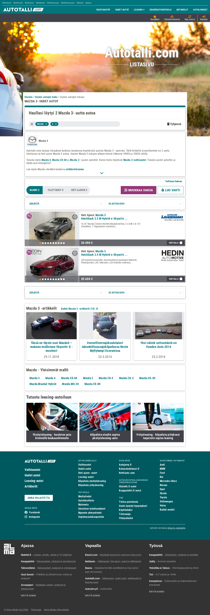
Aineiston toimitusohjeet (91, 508)
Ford (162, 472)
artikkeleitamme (75, 169)
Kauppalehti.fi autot (130, 490)
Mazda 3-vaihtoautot (134, 160)
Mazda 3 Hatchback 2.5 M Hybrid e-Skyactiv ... (104, 216)
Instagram (34, 516)
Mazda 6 (46, 160)
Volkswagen (166, 501)
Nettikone (40, 2)
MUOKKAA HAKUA (138, 190)
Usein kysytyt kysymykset (133, 505)
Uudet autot (32, 475)
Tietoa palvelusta (128, 501)
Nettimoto (18, 2)
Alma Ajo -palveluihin (176, 528)
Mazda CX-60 (59, 160)
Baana (89, 2)
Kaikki (34, 190)
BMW (162, 468)
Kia (161, 476)
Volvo (163, 505)
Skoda (163, 493)
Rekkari (80, 2)
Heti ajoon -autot (87, 472)
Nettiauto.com (127, 472)
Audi (162, 464)
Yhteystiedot (126, 518)
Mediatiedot (84, 496)
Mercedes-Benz (168, 481)
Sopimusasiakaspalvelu (91, 516)
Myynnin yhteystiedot (90, 512)
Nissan (163, 485)
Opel (162, 489)
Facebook (34, 512)
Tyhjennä (174, 124)
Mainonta (83, 504)
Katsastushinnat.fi (129, 468)
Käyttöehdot (125, 510)
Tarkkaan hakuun (173, 181)
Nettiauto (6, 2)
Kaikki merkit (167, 509)
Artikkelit (31, 486)
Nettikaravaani (67, 2)
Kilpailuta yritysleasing (90, 485)
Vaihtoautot (32, 470)
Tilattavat (55, 190)
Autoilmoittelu (86, 500)
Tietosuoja (125, 514)
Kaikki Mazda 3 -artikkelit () (79, 308)
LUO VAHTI (170, 190)
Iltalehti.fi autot (127, 486)
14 (92, 308)
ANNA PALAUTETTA (39, 497)
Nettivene (29, 2)
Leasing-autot (34, 481)
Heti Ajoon (79, 190)
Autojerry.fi (125, 464)
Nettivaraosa (53, 2)
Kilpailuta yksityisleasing (92, 481)
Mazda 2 (74, 160)
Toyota (163, 497)
